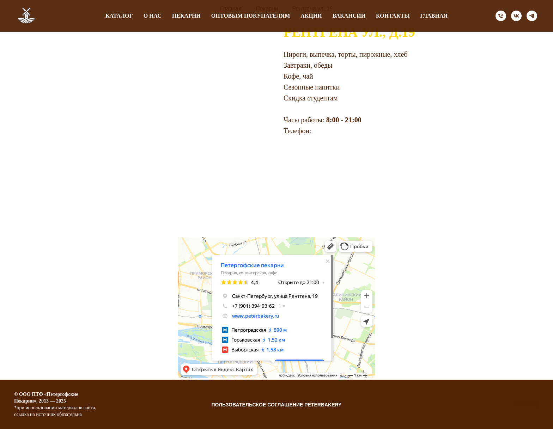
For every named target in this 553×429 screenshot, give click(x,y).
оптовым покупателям (250, 16)
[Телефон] (501, 16)
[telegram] (532, 16)
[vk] (516, 16)
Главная (434, 16)
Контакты (393, 16)
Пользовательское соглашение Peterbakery (277, 404)
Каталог (119, 16)
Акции (311, 16)
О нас (153, 16)
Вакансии (349, 16)
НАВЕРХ (526, 405)
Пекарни (186, 16)
